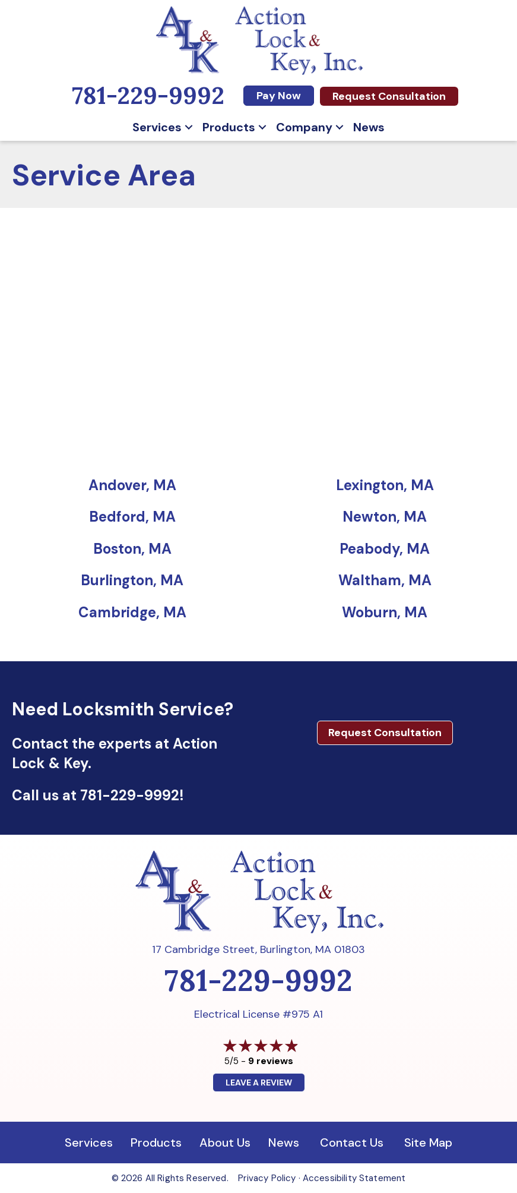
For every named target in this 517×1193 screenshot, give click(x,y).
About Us (224, 1142)
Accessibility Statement (354, 1178)
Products (228, 127)
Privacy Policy (267, 1178)
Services (157, 127)
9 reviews (270, 1061)
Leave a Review (259, 1082)
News (369, 127)
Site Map (428, 1142)
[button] (189, 127)
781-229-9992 (129, 795)
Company (304, 127)
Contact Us (351, 1142)
